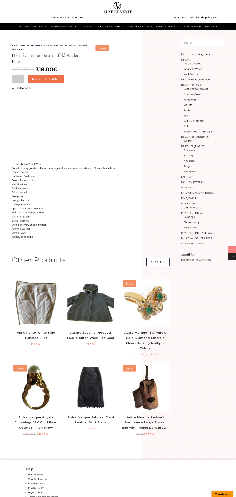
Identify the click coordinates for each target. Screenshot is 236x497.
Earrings (189, 155)
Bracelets (189, 150)
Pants (187, 110)
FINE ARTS (187, 187)
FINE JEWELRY (189, 198)
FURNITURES (191, 26)
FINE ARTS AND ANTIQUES (197, 192)
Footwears (190, 99)
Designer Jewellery (31, 26)
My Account (179, 17)
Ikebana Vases (192, 63)
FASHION (186, 176)
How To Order (35, 474)
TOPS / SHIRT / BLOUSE (198, 131)
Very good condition (35, 224)
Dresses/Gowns (193, 94)
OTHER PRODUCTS (192, 243)
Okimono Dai (191, 207)
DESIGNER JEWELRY (193, 146)
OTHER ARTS (88, 26)
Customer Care (60, 17)
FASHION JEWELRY (192, 182)
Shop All (158, 262)
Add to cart (46, 79)
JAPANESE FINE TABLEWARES (198, 232)
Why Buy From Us (37, 479)
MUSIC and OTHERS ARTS (196, 238)
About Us (77, 17)
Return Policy (35, 483)
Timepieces (191, 171)
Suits (186, 126)
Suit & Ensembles (194, 120)
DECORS (186, 59)
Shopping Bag (209, 17)
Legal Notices (35, 492)
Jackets (188, 104)
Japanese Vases (193, 69)
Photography (191, 222)
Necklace (189, 160)
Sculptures (190, 227)
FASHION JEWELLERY (168, 26)
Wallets (50, 45)
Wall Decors (191, 74)
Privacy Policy (36, 488)
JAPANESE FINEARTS (62, 26)
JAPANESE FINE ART (193, 212)
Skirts (187, 115)
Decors (209, 26)
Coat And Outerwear (196, 88)
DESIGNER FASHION (109, 26)
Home (15, 45)
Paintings (189, 216)
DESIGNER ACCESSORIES (196, 79)
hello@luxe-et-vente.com (196, 260)
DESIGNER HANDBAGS (140, 26)
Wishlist (194, 17)
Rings (187, 166)
